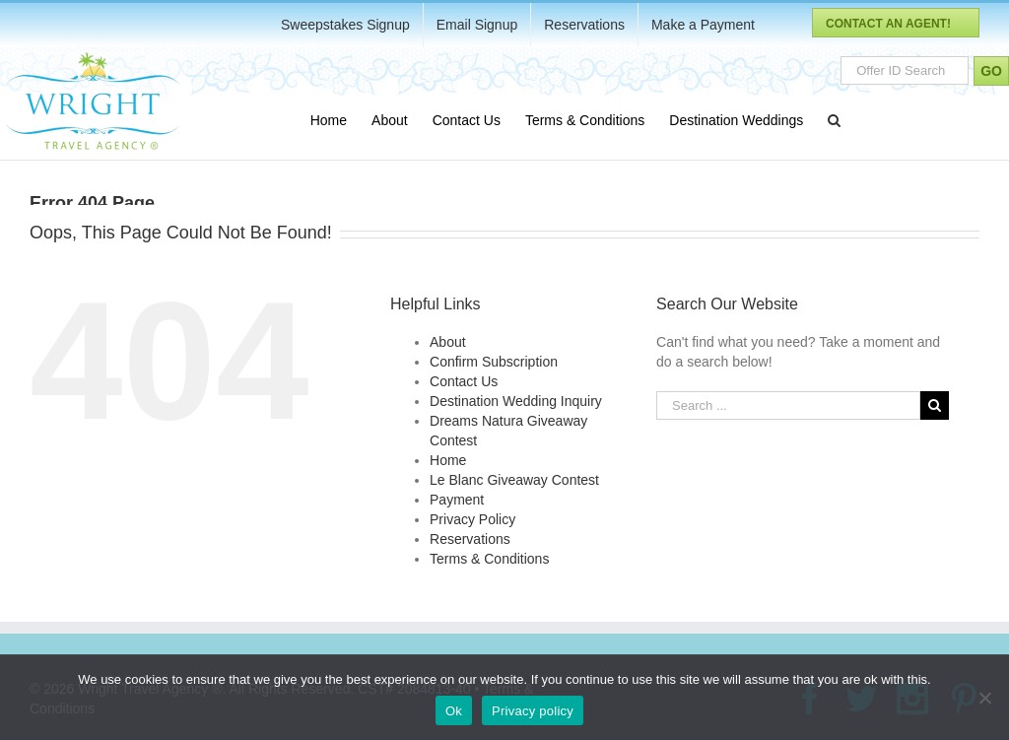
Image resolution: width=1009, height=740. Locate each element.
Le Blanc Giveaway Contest (514, 480)
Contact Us (464, 381)
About (448, 342)
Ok (453, 711)
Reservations (470, 539)
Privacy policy (532, 711)
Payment (457, 499)
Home (448, 460)
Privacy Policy (472, 519)
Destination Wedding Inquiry (516, 401)
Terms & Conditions (489, 559)
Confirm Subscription (494, 362)
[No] (984, 697)
